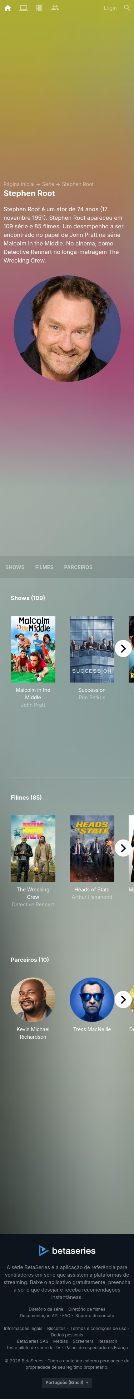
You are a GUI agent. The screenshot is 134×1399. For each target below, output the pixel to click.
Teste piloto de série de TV (33, 1347)
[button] (33, 1008)
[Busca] (127, 8)
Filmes (44, 567)
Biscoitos (56, 1328)
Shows (15, 567)
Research (107, 1341)
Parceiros (78, 567)
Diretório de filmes (86, 1309)
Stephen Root (78, 184)
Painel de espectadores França (96, 1347)
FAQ (66, 1315)
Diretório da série (46, 1309)
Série (48, 184)
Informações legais (23, 1328)
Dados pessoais (67, 1334)
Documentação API (39, 1315)
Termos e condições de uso (98, 1328)
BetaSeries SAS (32, 1341)
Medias (60, 1341)
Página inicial (19, 184)
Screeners (83, 1341)
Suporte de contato (94, 1315)
